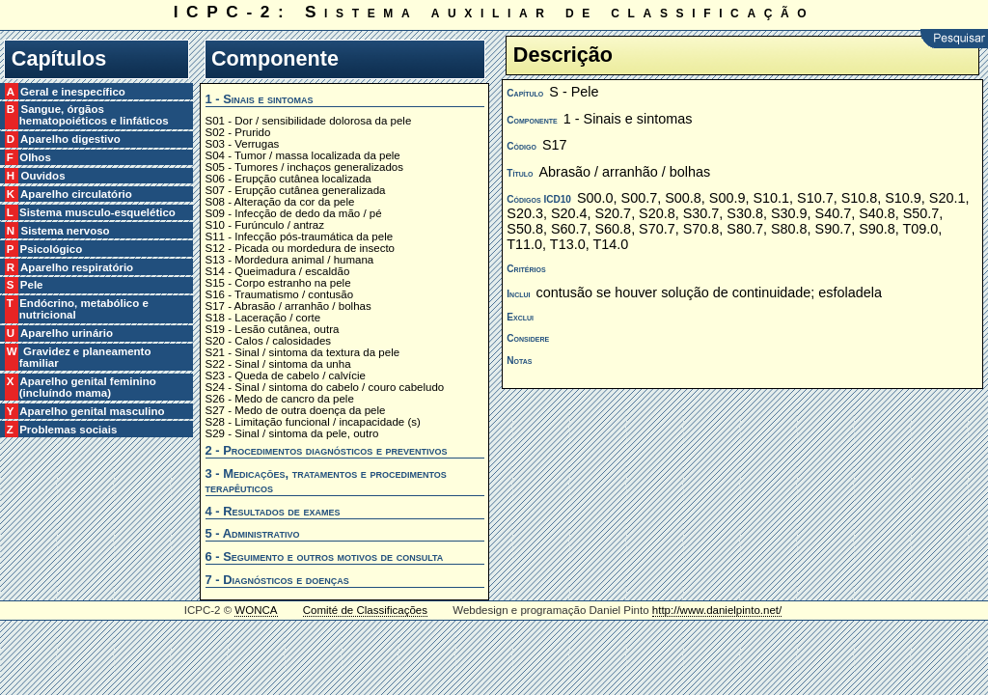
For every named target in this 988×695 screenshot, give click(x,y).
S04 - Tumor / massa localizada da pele (303, 155)
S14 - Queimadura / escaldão (278, 271)
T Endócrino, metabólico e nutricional (84, 308)
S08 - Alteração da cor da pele (280, 202)
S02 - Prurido (238, 132)
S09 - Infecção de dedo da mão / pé (294, 213)
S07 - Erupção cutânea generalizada (296, 190)
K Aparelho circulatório (75, 194)
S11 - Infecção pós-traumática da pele (300, 236)
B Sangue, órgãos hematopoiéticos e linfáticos (94, 114)
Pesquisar (954, 38)
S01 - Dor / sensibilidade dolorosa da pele (309, 120)
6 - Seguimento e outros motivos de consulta (325, 556)
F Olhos (35, 157)
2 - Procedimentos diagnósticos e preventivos (327, 450)
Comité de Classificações (365, 610)
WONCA (255, 610)
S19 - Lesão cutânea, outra (273, 329)
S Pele (31, 285)
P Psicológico (51, 249)
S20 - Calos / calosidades (269, 341)
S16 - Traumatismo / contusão (280, 294)
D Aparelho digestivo (70, 139)
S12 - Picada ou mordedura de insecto (301, 248)
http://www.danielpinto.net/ (717, 610)
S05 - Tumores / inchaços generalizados (304, 167)
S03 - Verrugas (243, 144)
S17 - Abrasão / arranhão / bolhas (288, 306)
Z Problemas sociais (68, 429)
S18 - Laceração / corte (263, 317)
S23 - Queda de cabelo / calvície (286, 375)
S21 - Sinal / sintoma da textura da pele (303, 352)
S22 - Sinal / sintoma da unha (278, 364)
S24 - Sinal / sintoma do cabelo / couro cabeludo (325, 387)
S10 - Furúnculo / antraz (265, 225)
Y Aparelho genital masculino (92, 411)
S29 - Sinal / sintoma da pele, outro (292, 433)
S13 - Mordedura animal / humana (290, 259)
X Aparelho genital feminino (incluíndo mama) (87, 387)
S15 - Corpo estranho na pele (278, 283)
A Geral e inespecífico (72, 91)
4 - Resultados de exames (273, 511)
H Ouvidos (42, 175)
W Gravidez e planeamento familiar (85, 357)
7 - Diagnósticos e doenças (277, 579)
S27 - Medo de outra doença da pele (296, 410)
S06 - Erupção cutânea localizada (288, 178)
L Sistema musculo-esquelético (97, 212)
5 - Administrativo (253, 533)
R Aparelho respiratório (76, 267)
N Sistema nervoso (64, 230)
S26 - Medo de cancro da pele (280, 398)
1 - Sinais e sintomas (260, 99)
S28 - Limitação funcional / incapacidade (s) (313, 422)
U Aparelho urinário (66, 333)
